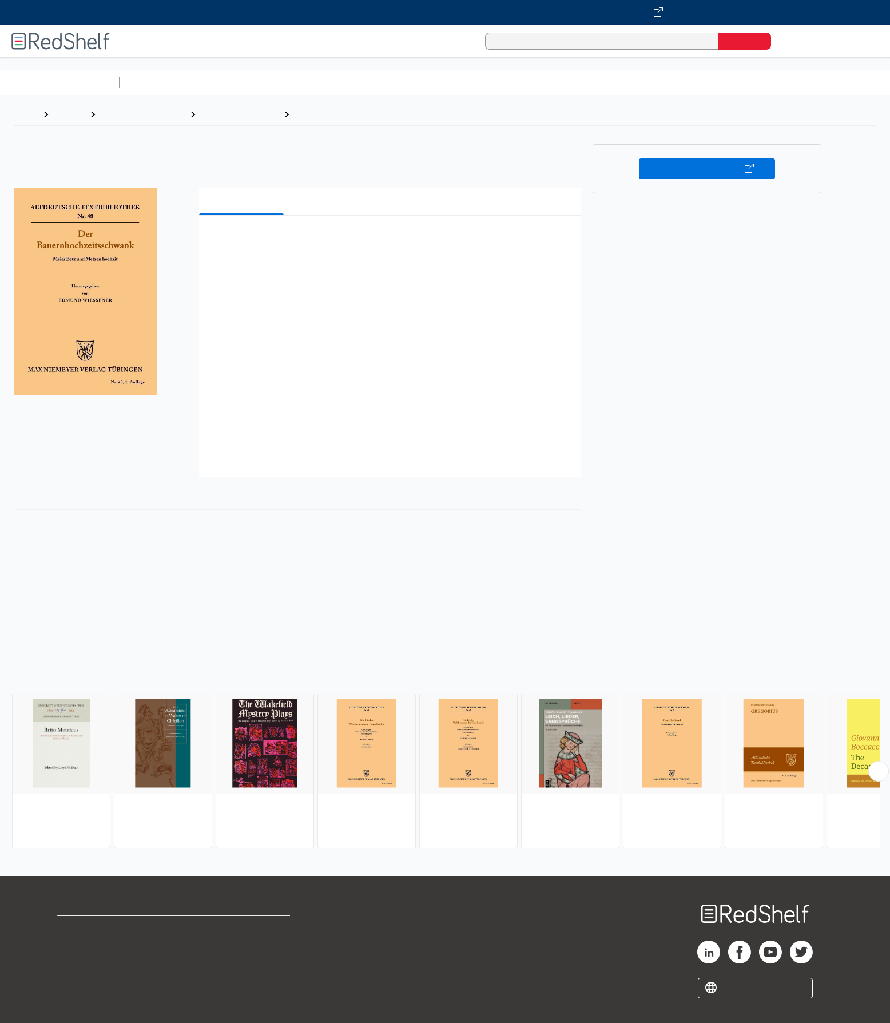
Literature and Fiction (143, 114)
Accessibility (239, 966)
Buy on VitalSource (707, 168)
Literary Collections (240, 114)
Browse (69, 114)
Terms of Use (242, 929)
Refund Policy (242, 947)
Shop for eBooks (93, 929)
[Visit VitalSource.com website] (445, 12)
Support (74, 947)
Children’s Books (759, 82)
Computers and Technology (326, 82)
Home (26, 114)
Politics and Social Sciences (564, 82)
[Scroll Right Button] (878, 771)
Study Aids (154, 82)
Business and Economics (444, 82)
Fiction (646, 82)
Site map (76, 984)
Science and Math (224, 82)
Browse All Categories (59, 82)
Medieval (314, 114)
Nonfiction (693, 82)
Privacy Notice (89, 966)
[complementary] (445, 749)
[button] (392, 241)
